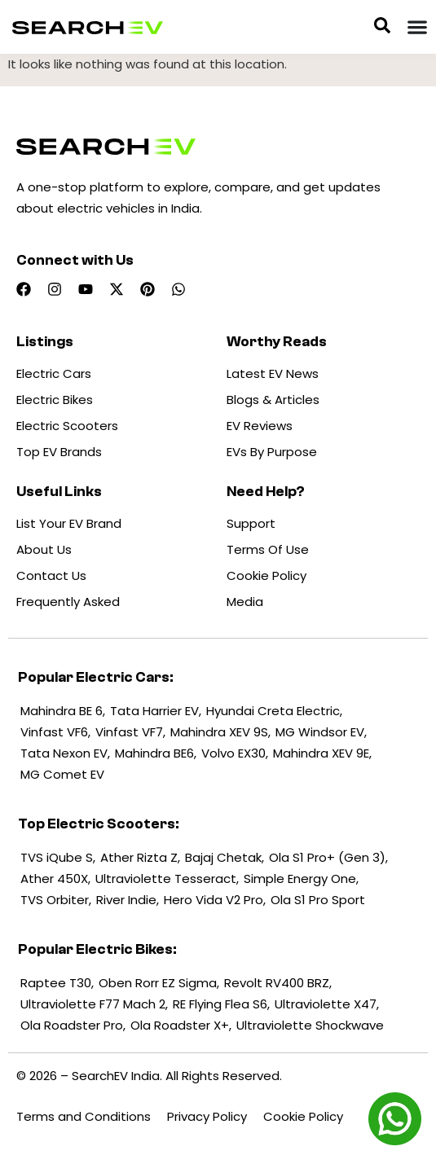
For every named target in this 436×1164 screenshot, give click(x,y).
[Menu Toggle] (417, 26)
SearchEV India (116, 1075)
